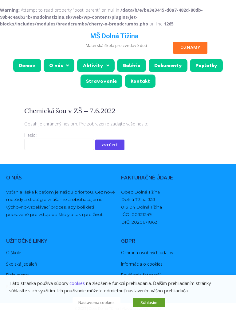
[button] (190, 48)
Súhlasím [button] (148, 302)
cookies (77, 283)
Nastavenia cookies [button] (96, 302)
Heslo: (59, 142)
